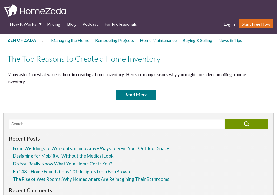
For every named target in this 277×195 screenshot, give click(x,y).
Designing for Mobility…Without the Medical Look (63, 156)
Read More (136, 95)
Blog (71, 24)
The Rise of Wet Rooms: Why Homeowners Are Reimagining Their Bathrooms (91, 179)
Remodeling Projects (114, 40)
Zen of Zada (21, 40)
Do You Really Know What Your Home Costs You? (62, 164)
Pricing (53, 24)
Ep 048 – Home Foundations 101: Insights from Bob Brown (71, 171)
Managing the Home (70, 40)
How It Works (23, 24)
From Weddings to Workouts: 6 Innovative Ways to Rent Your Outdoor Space (91, 148)
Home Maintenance (158, 40)
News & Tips (230, 40)
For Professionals (121, 24)
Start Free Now (256, 24)
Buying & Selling (197, 40)
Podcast (90, 24)
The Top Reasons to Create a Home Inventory (83, 58)
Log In (229, 24)
